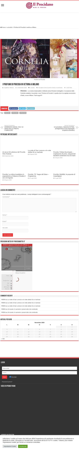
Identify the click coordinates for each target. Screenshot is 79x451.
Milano (7, 113)
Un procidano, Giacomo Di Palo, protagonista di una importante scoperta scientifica (63, 128)
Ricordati (12, 377)
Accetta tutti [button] (22, 446)
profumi (23, 113)
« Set (3, 339)
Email (4, 221)
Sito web (5, 227)
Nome (4, 215)
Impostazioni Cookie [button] (10, 446)
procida (15, 113)
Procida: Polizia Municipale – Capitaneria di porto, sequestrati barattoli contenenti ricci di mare (64, 153)
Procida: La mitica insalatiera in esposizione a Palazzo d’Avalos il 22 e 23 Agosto (14, 176)
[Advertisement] (39, 20)
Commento (6, 197)
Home (3, 27)
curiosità (9, 27)
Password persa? (7, 381)
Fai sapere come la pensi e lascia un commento (50, 87)
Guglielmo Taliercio (9, 87)
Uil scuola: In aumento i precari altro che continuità (22, 309)
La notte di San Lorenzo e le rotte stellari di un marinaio (39, 151)
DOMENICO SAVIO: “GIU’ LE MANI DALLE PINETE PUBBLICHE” (15, 128)
